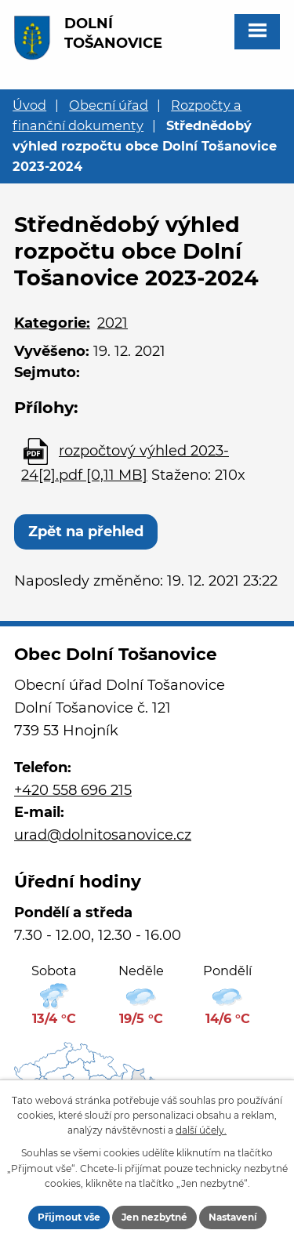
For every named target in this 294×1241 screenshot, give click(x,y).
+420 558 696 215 (73, 790)
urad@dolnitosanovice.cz (102, 835)
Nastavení (233, 1217)
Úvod (29, 105)
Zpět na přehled (85, 531)
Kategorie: (52, 323)
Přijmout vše (69, 1217)
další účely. (201, 1130)
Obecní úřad (108, 105)
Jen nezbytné (154, 1217)
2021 (112, 323)
